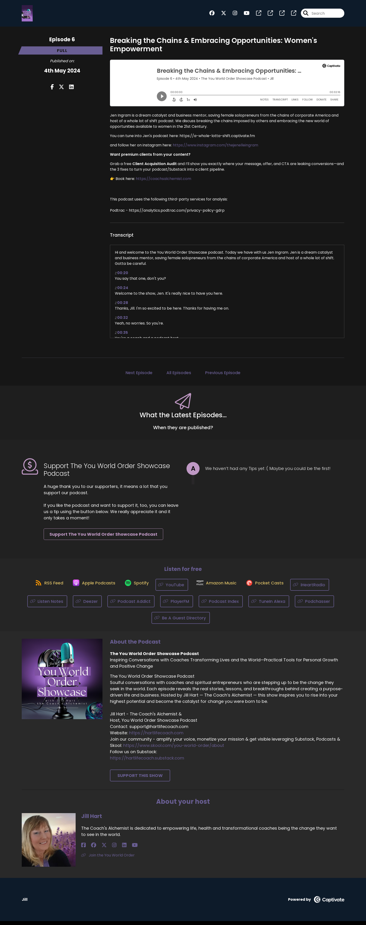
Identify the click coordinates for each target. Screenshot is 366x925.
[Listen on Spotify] (135, 588)
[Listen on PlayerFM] (176, 605)
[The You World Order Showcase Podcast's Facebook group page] (212, 15)
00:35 (122, 336)
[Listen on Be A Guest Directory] (180, 622)
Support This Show (140, 780)
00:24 (122, 291)
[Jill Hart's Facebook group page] (89, 849)
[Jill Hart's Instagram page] (101, 849)
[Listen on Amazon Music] (218, 589)
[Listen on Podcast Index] (221, 605)
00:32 (122, 321)
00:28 (122, 306)
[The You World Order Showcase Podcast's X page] (220, 15)
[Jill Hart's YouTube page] (112, 849)
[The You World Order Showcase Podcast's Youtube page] (244, 15)
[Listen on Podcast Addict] (131, 605)
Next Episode (139, 376)
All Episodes (178, 376)
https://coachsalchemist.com (163, 182)
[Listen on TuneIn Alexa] (268, 605)
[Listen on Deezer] (87, 605)
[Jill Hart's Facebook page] (83, 849)
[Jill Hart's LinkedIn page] (106, 849)
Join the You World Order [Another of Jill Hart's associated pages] (108, 859)
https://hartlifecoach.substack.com (147, 762)
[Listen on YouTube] (173, 588)
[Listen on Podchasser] (314, 605)
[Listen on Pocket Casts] (270, 588)
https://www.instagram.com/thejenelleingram (215, 149)
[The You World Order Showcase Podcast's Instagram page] (232, 15)
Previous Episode (222, 376)
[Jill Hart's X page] (95, 849)
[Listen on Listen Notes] (47, 605)
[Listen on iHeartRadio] (317, 588)
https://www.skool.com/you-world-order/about (173, 749)
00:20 (122, 276)
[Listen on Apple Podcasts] (90, 589)
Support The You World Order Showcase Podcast (103, 538)
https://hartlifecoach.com (156, 737)
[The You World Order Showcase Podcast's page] (255, 15)
